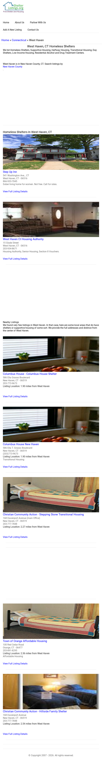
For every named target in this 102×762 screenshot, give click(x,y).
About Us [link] (19, 22)
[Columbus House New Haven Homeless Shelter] (51, 437)
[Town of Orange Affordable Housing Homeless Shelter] (51, 634)
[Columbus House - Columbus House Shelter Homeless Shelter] (51, 367)
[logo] (13, 7)
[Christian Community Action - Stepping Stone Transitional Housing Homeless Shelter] (51, 508)
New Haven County (12, 66)
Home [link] (6, 22)
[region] (51, 101)
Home (5, 40)
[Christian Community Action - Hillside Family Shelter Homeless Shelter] (51, 704)
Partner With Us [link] (38, 22)
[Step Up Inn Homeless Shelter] (51, 163)
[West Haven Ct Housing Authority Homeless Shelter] (51, 231)
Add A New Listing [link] (12, 29)
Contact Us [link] (33, 29)
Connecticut (19, 40)
